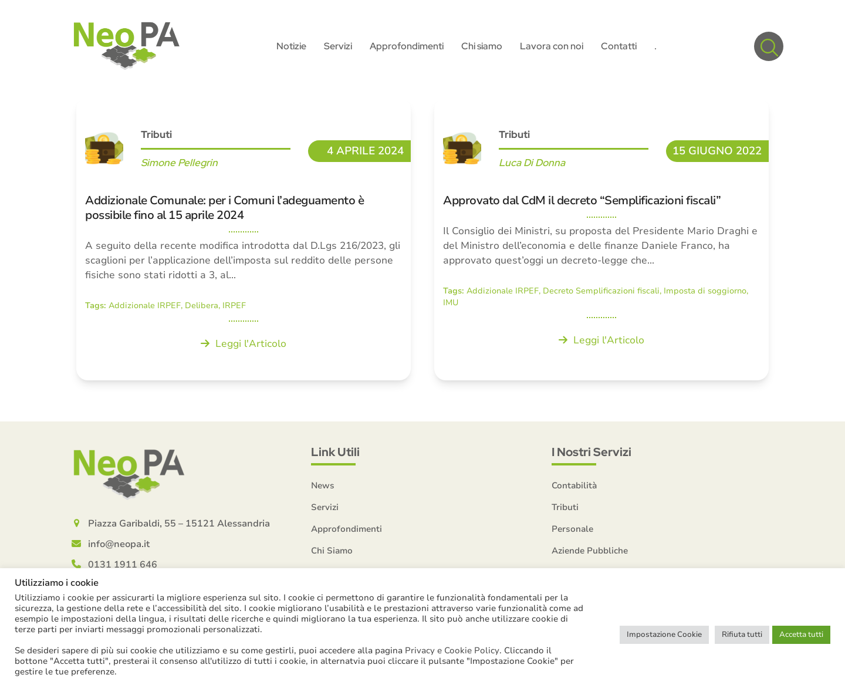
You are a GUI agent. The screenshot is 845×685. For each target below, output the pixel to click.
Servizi (325, 508)
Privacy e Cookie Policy (452, 650)
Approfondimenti (346, 530)
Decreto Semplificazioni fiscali (601, 292)
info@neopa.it (119, 545)
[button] (768, 47)
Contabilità (574, 486)
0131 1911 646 (122, 565)
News (322, 486)
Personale (572, 530)
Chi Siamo (332, 552)
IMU (450, 303)
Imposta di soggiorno (705, 292)
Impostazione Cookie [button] (664, 634)
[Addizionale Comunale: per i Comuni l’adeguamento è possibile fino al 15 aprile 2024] (243, 240)
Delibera (201, 307)
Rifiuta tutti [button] (742, 634)
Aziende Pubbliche (590, 552)
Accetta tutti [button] (801, 634)
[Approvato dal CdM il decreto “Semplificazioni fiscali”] (601, 240)
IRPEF (234, 307)
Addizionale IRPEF (145, 307)
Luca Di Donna (532, 164)
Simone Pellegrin (179, 164)
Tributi (156, 136)
